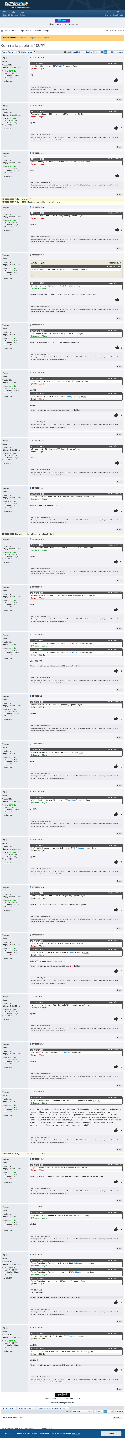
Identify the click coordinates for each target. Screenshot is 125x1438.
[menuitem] (13, 13)
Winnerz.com (74, 24)
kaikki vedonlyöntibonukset (64, 1403)
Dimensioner (20, 534)
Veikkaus (77, 548)
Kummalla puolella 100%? (23, 45)
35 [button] (102, 52)
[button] (77, 52)
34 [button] (98, 52)
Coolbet (60, 66)
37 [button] (108, 52)
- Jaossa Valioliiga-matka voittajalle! (34, 38)
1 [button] (94, 52)
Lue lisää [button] (76, 1434)
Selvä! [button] (111, 1434)
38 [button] (112, 52)
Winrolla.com (75, 1398)
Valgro (5, 58)
